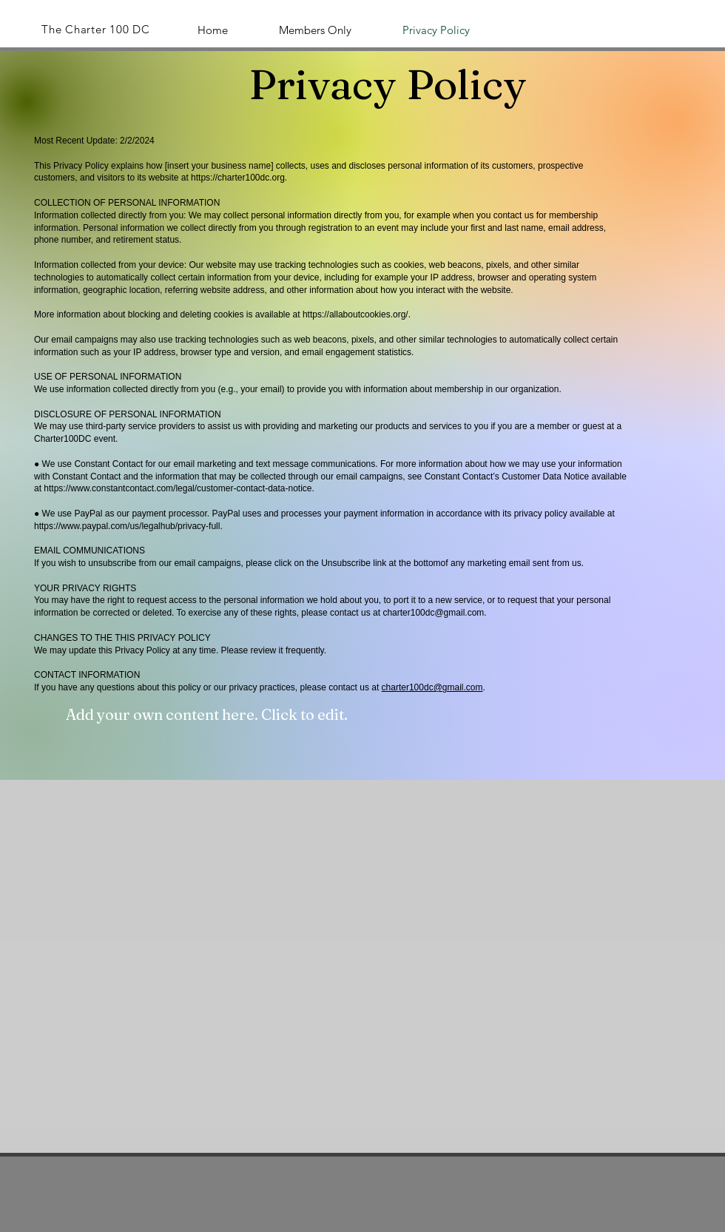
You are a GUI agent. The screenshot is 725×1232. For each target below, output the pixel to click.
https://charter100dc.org (238, 177)
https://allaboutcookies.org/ (355, 314)
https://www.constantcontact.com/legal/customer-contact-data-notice (177, 488)
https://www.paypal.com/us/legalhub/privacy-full (127, 526)
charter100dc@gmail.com (433, 612)
